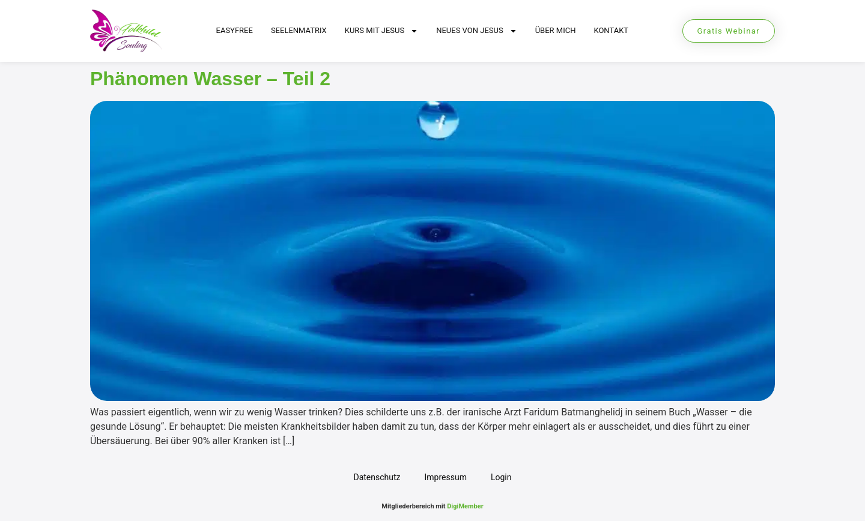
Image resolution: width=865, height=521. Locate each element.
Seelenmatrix (299, 30)
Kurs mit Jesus (381, 31)
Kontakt (610, 30)
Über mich (555, 30)
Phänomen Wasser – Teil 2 (210, 78)
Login (501, 477)
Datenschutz (376, 477)
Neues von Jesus (476, 31)
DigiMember (465, 506)
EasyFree (234, 30)
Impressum (446, 477)
